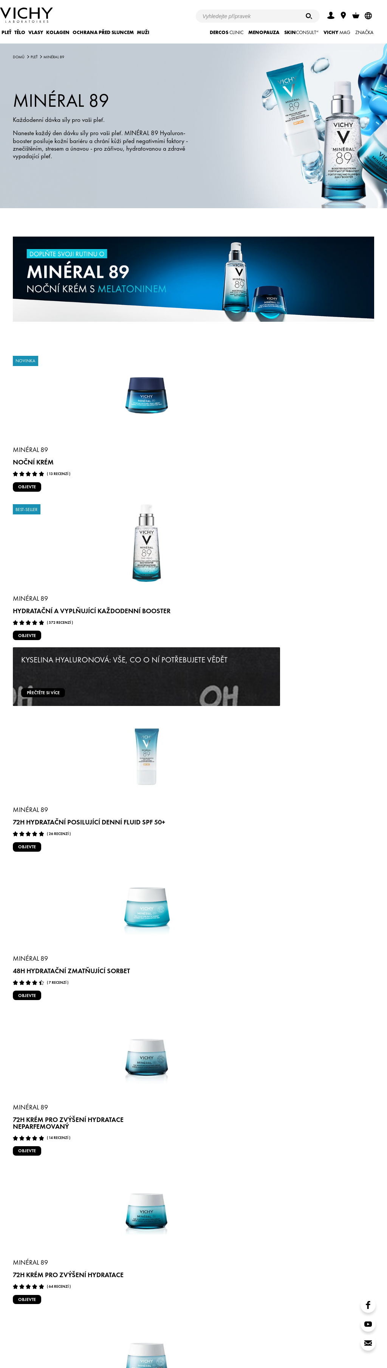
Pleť (6, 32)
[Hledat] (309, 16)
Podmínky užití (99, 1340)
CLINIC (226, 32)
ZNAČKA (364, 32)
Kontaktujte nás (288, 1340)
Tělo (19, 32)
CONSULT (301, 32)
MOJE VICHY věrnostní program (290, 1300)
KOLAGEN (58, 32)
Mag (337, 32)
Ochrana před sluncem (103, 32)
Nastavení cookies (205, 1340)
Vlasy (35, 32)
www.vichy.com (330, 1340)
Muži (143, 32)
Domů (19, 57)
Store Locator (248, 1340)
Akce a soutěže (58, 1340)
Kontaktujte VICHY (97, 1300)
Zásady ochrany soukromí (149, 1340)
